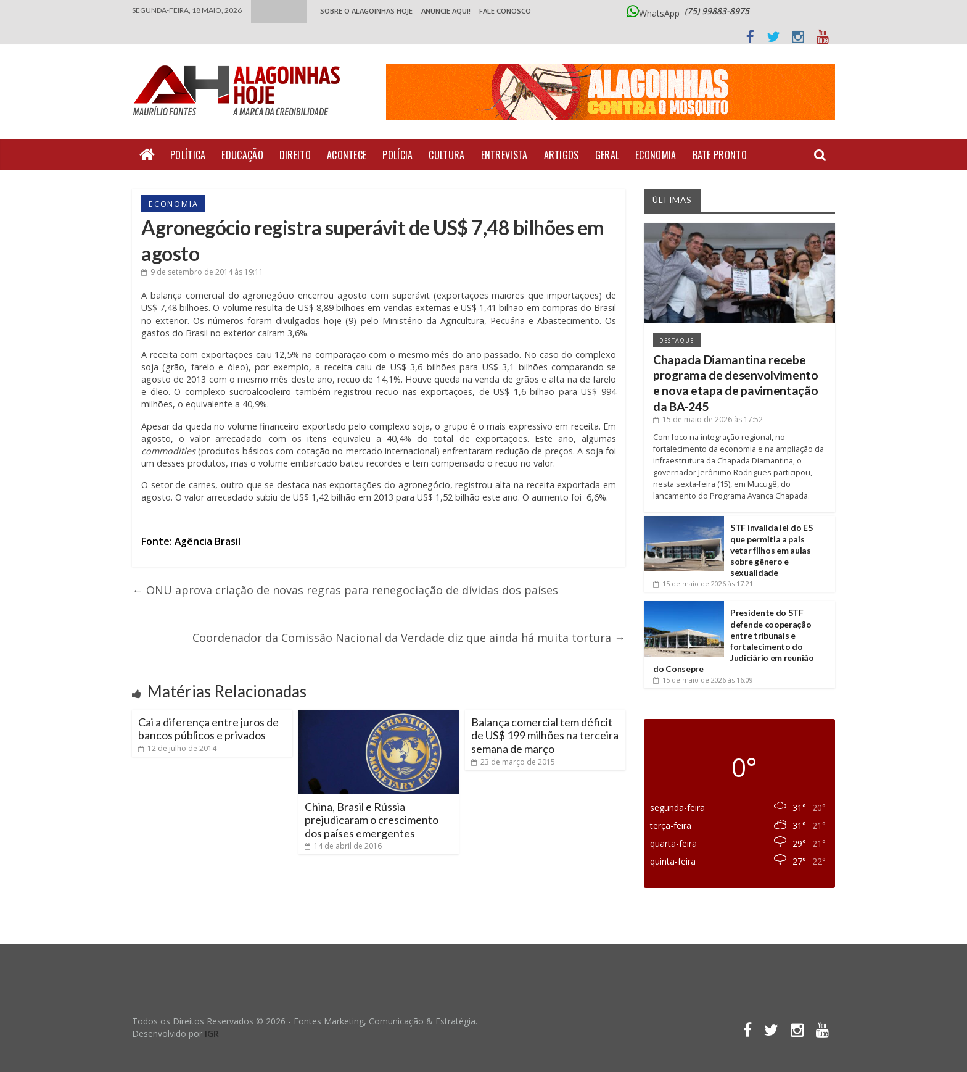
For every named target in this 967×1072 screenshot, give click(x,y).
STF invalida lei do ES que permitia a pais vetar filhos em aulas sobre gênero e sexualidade (771, 550)
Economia (655, 155)
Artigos (561, 155)
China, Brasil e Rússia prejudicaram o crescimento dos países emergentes (371, 820)
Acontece (346, 155)
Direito (295, 155)
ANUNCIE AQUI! (446, 10)
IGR (212, 1033)
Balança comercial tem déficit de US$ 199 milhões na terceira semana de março (545, 735)
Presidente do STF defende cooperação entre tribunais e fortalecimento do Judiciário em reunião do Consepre (733, 640)
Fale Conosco (505, 10)
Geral (607, 155)
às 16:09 (703, 679)
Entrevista (504, 155)
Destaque (676, 340)
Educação (242, 155)
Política (187, 155)
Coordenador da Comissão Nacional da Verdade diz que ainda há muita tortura (408, 637)
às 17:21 (703, 583)
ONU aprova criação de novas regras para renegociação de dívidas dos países (345, 590)
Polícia (397, 155)
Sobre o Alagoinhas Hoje (366, 10)
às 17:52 (708, 419)
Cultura (446, 155)
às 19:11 (202, 272)
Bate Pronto (720, 155)
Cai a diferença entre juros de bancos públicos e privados (208, 728)
